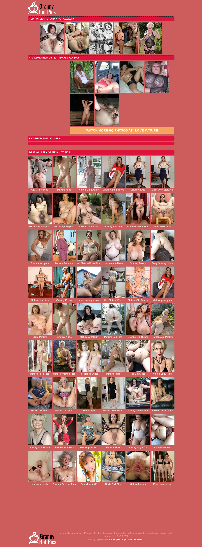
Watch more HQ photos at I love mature (122, 130)
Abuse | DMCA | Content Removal (126, 539)
